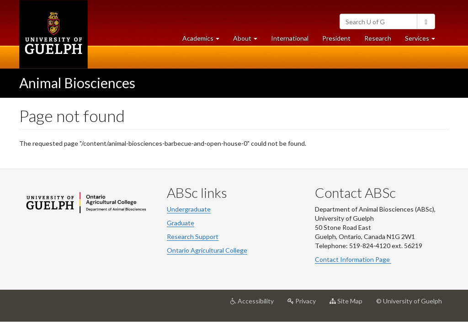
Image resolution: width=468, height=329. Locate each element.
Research (381, 40)
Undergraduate (189, 209)
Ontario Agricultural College (207, 250)
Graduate (180, 223)
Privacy (305, 304)
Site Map (349, 304)
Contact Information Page (353, 259)
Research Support (192, 236)
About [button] (248, 40)
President (336, 38)
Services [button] (423, 40)
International (289, 38)
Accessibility (255, 304)
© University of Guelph (409, 301)
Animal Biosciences (77, 82)
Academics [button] (204, 40)
